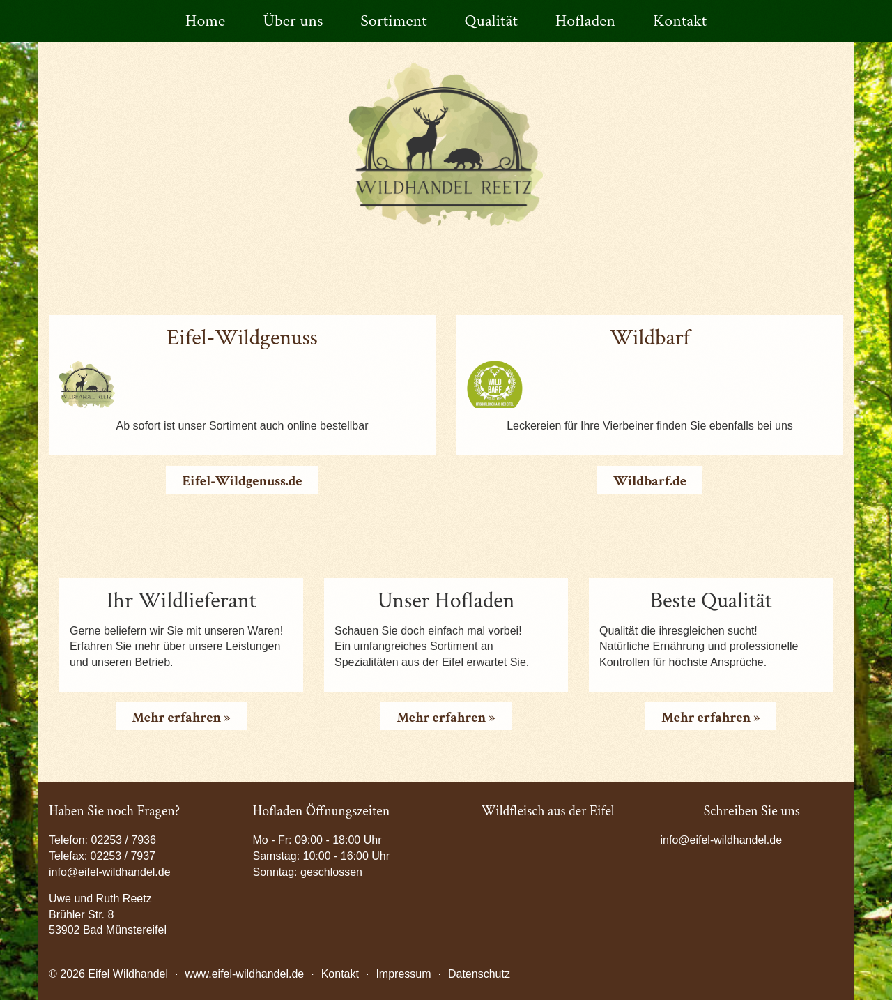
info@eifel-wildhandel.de (722, 840)
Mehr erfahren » (181, 718)
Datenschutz (479, 974)
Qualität (491, 20)
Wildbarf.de (649, 481)
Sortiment (393, 20)
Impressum (403, 974)
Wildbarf (650, 338)
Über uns (293, 20)
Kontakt (680, 20)
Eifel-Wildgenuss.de (242, 481)
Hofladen (585, 20)
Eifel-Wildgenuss (242, 338)
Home (205, 20)
